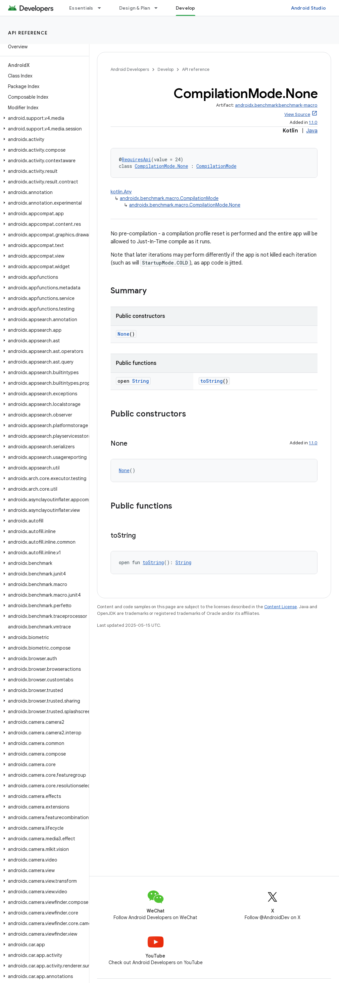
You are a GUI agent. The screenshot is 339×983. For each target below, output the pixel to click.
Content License (280, 607)
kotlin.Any (121, 192)
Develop (165, 69)
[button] (43, 118)
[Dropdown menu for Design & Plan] (159, 8)
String (140, 381)
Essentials (81, 8)
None (123, 334)
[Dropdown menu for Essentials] (102, 8)
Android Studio (308, 8)
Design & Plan (134, 8)
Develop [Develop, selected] (185, 8)
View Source (297, 114)
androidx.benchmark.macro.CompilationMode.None (184, 205)
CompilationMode (216, 166)
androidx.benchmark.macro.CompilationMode (169, 198)
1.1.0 (313, 122)
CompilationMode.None (161, 166)
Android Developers (130, 69)
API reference (28, 33)
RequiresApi (136, 159)
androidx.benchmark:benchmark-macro (276, 105)
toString (211, 381)
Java (311, 130)
